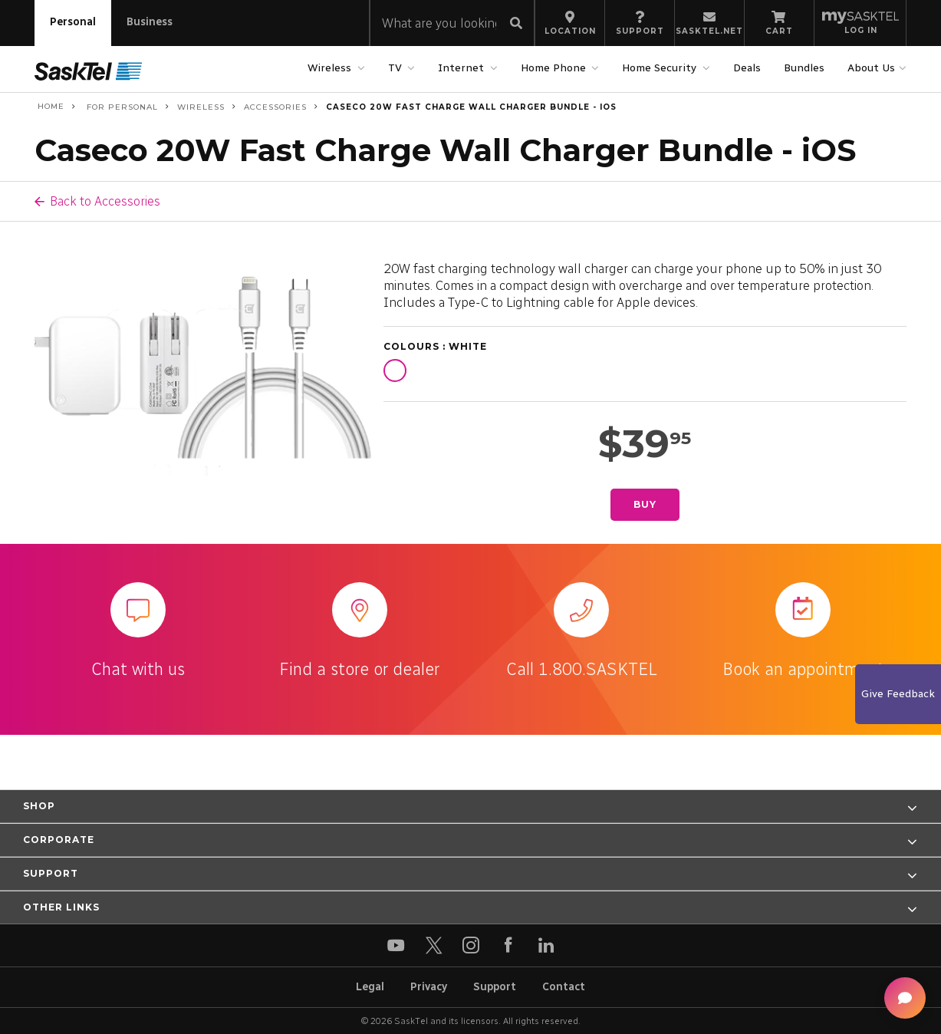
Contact (563, 986)
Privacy (428, 986)
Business (150, 21)
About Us (873, 67)
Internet (463, 67)
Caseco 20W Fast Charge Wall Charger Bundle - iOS (471, 107)
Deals (747, 67)
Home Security (661, 67)
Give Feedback (898, 693)
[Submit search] (516, 24)
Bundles (804, 67)
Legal (370, 986)
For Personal (121, 107)
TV (397, 67)
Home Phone (555, 67)
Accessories (275, 107)
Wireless (331, 67)
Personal (73, 21)
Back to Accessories (105, 201)
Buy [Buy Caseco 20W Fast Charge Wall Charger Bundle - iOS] (644, 504)
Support (494, 986)
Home (49, 106)
